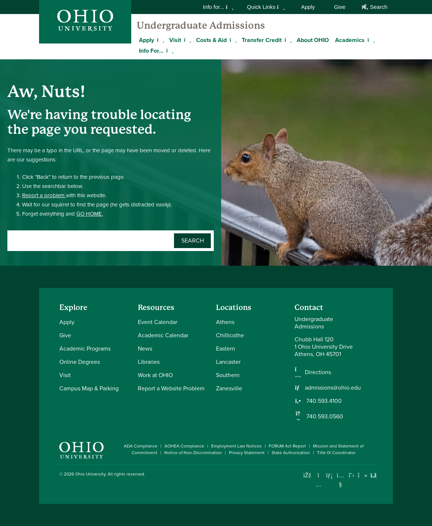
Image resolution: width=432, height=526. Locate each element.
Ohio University (90, 474)
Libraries (149, 362)
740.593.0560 (324, 416)
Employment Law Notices (236, 446)
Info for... (218, 7)
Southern (228, 375)
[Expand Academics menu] (370, 40)
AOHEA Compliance (184, 446)
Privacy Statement (247, 452)
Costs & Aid (211, 40)
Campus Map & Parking (89, 388)
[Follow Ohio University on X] (351, 475)
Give (339, 7)
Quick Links (266, 7)
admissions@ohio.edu (333, 387)
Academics (350, 40)
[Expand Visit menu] (186, 40)
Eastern (225, 348)
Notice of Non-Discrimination (193, 452)
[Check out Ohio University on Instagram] (318, 484)
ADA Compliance (140, 446)
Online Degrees (79, 362)
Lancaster (228, 362)
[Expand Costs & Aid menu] (232, 40)
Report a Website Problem (171, 388)
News (145, 348)
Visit (175, 40)
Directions (318, 372)
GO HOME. (89, 214)
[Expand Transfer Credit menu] (287, 40)
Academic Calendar (163, 335)
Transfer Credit (262, 40)
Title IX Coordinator (336, 452)
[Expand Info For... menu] (169, 50)
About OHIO (313, 40)
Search (374, 7)
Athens (225, 322)
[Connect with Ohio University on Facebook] (307, 475)
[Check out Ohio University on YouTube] (340, 479)
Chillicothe (230, 335)
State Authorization (291, 452)
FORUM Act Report (287, 446)
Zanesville (229, 388)
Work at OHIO (155, 375)
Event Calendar (157, 322)
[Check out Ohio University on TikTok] (362, 475)
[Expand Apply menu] (160, 40)
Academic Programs (85, 348)
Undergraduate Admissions (201, 25)
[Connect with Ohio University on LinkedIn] (329, 475)
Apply (308, 7)
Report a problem (44, 195)
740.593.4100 (323, 401)
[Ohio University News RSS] (373, 475)
